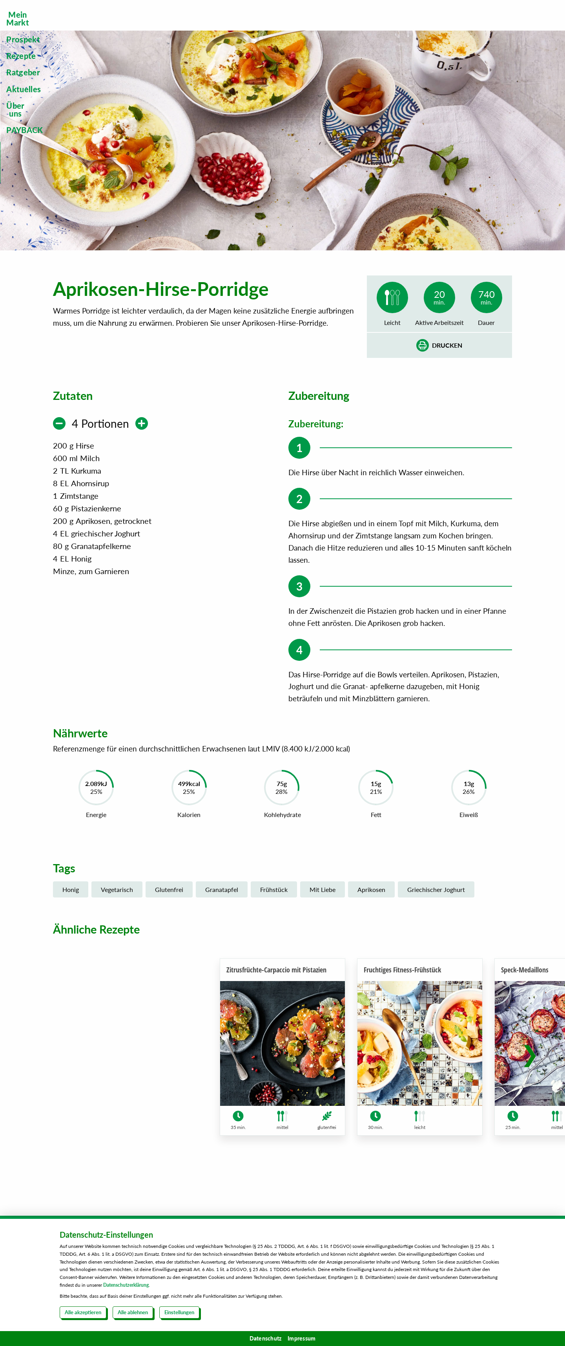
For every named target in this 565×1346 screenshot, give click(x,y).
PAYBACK (493, 26)
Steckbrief (478, 65)
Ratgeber (323, 26)
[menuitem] (154, 26)
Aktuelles (380, 26)
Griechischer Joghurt (436, 898)
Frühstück (274, 898)
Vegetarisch (117, 898)
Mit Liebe (322, 898)
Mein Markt (153, 26)
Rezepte (268, 26)
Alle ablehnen (133, 1312)
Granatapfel (221, 898)
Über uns (435, 26)
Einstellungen (179, 1312)
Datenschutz (266, 1338)
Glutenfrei (169, 898)
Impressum (301, 1338)
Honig (70, 898)
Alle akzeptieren (83, 1312)
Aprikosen (371, 898)
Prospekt (214, 26)
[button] (530, 1073)
